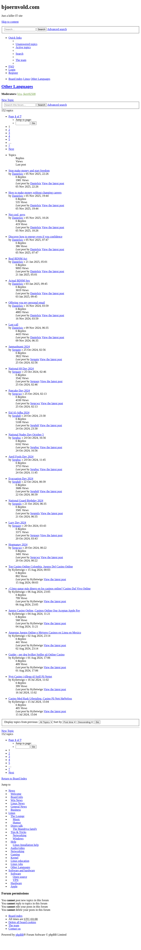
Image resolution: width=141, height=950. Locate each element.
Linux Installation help (26, 844)
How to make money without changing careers (35, 192)
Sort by (65, 721)
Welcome (16, 793)
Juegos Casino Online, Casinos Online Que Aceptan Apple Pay (44, 610)
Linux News (18, 803)
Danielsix (17, 173)
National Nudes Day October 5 (26, 434)
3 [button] (9, 132)
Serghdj (16, 415)
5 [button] (9, 139)
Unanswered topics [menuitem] (26, 44)
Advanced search (57, 29)
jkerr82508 (29, 93)
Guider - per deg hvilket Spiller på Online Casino (36, 654)
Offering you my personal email (27, 302)
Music (16, 819)
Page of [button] (15, 116)
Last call (13, 324)
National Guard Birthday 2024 (26, 500)
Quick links (15, 37)
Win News (17, 800)
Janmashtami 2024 (19, 346)
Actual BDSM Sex (19, 280)
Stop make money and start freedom (29, 170)
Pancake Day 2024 (19, 390)
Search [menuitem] (19, 53)
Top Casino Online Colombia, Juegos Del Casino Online (41, 566)
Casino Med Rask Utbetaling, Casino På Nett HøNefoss (40, 698)
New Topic (7, 99)
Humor (17, 822)
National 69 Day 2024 (21, 368)
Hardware (16, 883)
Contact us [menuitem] (15, 928)
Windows (18, 838)
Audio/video (17, 848)
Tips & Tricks (18, 832)
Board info (17, 796)
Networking (19, 835)
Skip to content (10, 21)
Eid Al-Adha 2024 (19, 412)
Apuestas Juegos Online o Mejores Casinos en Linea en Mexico (45, 632)
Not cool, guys (17, 214)
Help (13, 841)
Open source (20, 876)
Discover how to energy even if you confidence (35, 236)
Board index (16, 915)
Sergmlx (17, 503)
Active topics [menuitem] (23, 47)
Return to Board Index (14, 778)
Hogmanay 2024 (18, 544)
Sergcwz (17, 393)
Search (41, 29)
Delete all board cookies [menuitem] (22, 922)
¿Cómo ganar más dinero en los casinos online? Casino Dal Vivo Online (50, 588)
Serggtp (16, 349)
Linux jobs (17, 864)
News (12, 790)
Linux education (20, 860)
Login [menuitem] (12, 69)
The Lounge (18, 816)
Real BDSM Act (18, 258)
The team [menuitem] (21, 60)
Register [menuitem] (13, 72)
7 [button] (9, 145)
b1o (19, 93)
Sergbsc (16, 437)
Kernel (14, 857)
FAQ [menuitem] (11, 66)
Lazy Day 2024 (17, 522)
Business (16, 809)
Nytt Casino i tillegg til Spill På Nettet (30, 676)
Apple (13, 886)
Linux (12, 812)
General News (19, 806)
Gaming (15, 854)
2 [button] (9, 129)
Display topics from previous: (28, 721)
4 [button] (9, 136)
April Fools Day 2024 (21, 456)
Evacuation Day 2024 (21, 478)
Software (16, 873)
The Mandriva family (25, 828)
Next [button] (11, 148)
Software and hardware (22, 870)
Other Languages (17, 86)
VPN (15, 880)
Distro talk (17, 825)
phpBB (20, 934)
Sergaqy (16, 371)
